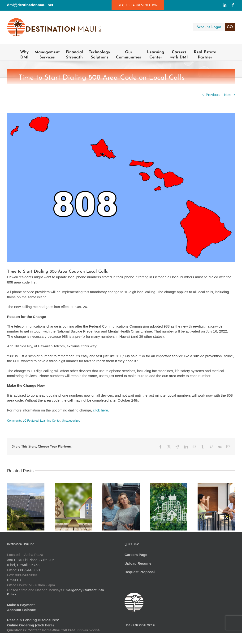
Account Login (215, 27)
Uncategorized (71, 420)
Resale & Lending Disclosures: (33, 620)
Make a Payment (21, 605)
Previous (213, 95)
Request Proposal (140, 572)
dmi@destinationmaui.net (30, 5)
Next (227, 95)
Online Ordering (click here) (30, 625)
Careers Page (136, 555)
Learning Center (50, 420)
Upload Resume (138, 563)
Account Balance (21, 610)
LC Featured (31, 420)
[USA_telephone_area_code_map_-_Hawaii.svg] (121, 187)
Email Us (14, 580)
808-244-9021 (29, 570)
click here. (101, 410)
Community (14, 420)
